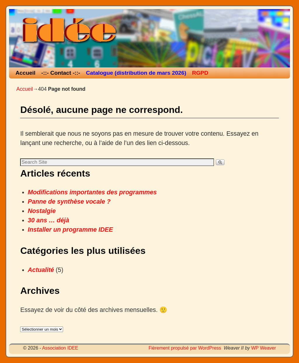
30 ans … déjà (48, 220)
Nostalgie (42, 210)
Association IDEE (60, 347)
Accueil (25, 73)
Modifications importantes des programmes (92, 192)
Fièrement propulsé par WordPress (185, 347)
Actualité (41, 269)
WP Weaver (263, 347)
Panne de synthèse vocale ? (69, 201)
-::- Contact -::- (60, 73)
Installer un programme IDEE (70, 229)
